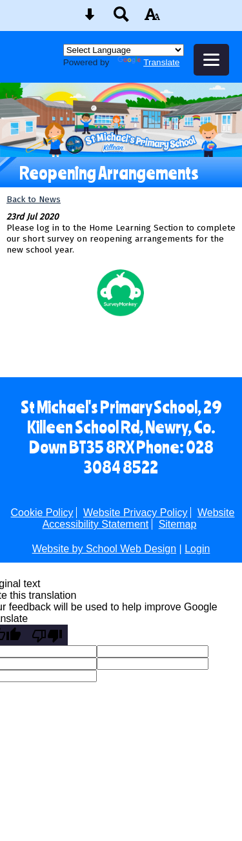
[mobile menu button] (211, 60)
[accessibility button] (152, 18)
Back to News (33, 199)
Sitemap (178, 524)
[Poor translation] (47, 635)
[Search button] (121, 18)
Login (197, 548)
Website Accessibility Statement (139, 518)
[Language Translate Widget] (123, 50)
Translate (148, 62)
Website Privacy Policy (135, 512)
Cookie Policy (42, 512)
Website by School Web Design (104, 548)
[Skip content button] (90, 18)
